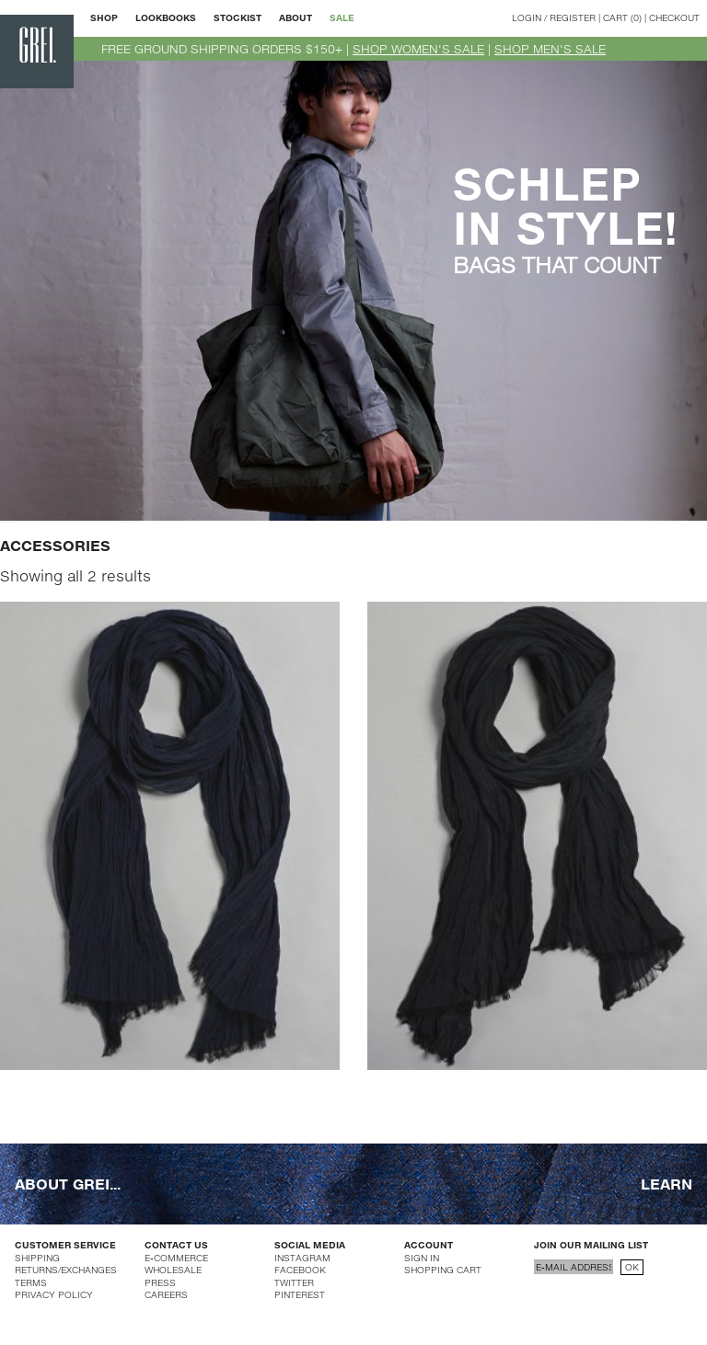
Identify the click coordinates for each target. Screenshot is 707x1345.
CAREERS (166, 1294)
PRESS (160, 1282)
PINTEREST (299, 1294)
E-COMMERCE (176, 1257)
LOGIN (526, 17)
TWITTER (294, 1282)
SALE (342, 17)
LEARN (666, 1183)
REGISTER (573, 17)
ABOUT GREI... (68, 1183)
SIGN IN (421, 1257)
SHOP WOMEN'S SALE (418, 48)
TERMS (31, 1282)
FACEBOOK (300, 1269)
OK (632, 1266)
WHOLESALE (173, 1269)
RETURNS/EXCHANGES (66, 1269)
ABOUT (295, 17)
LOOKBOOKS (165, 17)
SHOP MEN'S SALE (550, 48)
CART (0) (622, 17)
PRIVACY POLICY (54, 1294)
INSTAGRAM (302, 1257)
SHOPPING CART (442, 1269)
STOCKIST (237, 17)
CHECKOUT (674, 17)
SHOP (104, 17)
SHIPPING (37, 1257)
